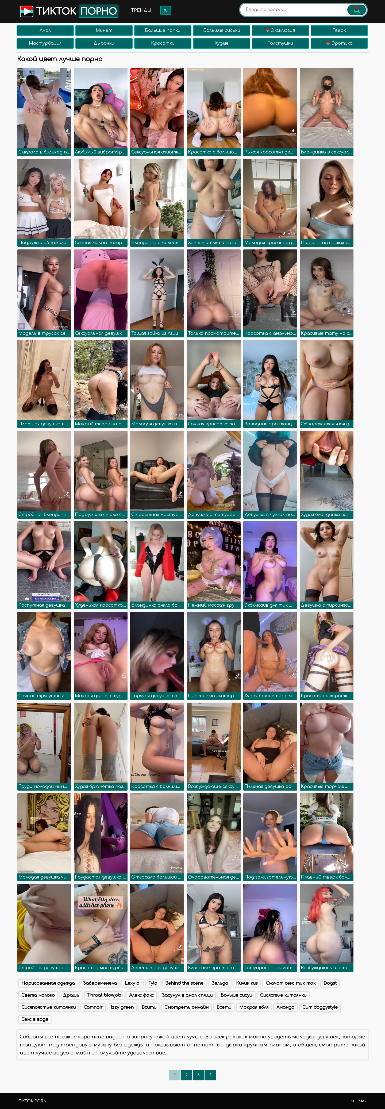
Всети (224, 1007)
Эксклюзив (280, 30)
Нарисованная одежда (48, 983)
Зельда (219, 983)
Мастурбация (45, 43)
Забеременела (100, 983)
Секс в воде (34, 1019)
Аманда (285, 1007)
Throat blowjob (104, 995)
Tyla (152, 983)
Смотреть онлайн (186, 1007)
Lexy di (132, 983)
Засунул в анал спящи (187, 995)
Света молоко (38, 995)
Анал (45, 30)
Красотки (163, 43)
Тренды (141, 10)
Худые (222, 43)
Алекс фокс (141, 995)
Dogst (330, 983)
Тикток (68, 11)
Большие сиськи (221, 30)
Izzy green (122, 1007)
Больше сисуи (236, 995)
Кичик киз (247, 983)
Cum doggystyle (320, 1007)
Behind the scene (184, 983)
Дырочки (104, 43)
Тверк (339, 30)
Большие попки (162, 30)
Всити (149, 1007)
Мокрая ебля (253, 1007)
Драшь (71, 995)
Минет (104, 30)
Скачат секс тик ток (290, 983)
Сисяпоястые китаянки (48, 1007)
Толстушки (280, 43)
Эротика (339, 43)
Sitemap (358, 1101)
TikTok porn (33, 1101)
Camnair (93, 1007)
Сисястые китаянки (283, 995)
